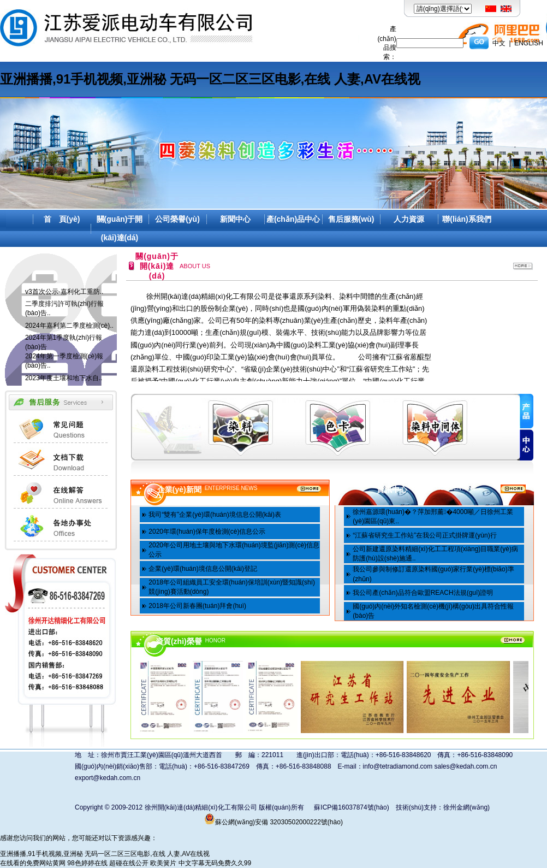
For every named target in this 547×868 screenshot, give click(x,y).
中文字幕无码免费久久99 (215, 863)
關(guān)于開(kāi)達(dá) (120, 228)
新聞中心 (235, 219)
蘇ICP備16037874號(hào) (351, 807)
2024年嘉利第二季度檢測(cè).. (69, 325)
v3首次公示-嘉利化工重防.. (64, 292)
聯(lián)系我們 (466, 219)
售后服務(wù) (351, 219)
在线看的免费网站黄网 (33, 863)
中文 (499, 43)
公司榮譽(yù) (177, 219)
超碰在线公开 (128, 863)
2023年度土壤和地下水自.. (63, 378)
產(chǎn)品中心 (293, 219)
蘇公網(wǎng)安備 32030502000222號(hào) (273, 822)
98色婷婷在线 (87, 863)
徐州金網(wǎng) (466, 807)
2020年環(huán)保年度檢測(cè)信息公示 (206, 531)
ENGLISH (528, 43)
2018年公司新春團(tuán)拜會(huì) (197, 606)
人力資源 (409, 219)
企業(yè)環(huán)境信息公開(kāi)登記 (202, 568)
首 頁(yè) (62, 219)
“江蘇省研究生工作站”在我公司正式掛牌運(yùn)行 (424, 535)
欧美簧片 (163, 863)
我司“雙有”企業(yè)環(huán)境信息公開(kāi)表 (214, 514)
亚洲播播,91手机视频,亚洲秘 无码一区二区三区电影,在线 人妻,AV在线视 (210, 79)
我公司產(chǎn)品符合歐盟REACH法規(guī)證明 (423, 593)
